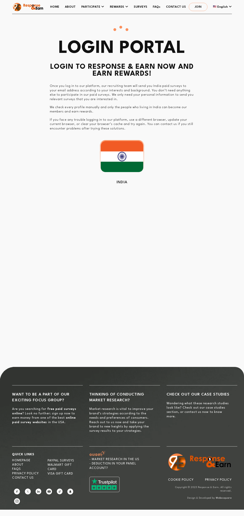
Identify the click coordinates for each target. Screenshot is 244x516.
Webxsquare (224, 498)
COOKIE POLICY (181, 479)
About (18, 464)
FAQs (16, 469)
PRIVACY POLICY (218, 479)
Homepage (21, 460)
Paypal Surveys (61, 460)
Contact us (23, 477)
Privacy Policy (25, 473)
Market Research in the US (115, 459)
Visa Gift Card (60, 473)
